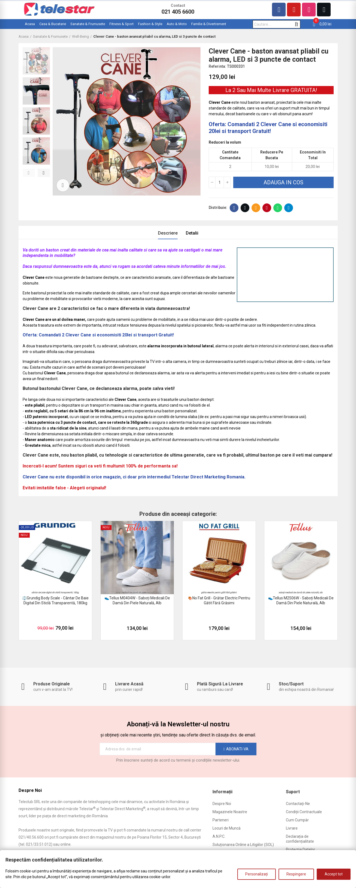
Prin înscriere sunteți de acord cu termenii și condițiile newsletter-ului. (178, 760)
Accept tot (334, 874)
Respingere (296, 874)
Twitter (245, 207)
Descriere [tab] (168, 233)
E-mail (256, 207)
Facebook (234, 207)
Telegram (289, 207)
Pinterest (267, 207)
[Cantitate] (220, 182)
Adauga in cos (283, 182)
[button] (29, 173)
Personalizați (256, 874)
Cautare (296, 24)
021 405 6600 (177, 11)
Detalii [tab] (192, 233)
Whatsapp (278, 207)
